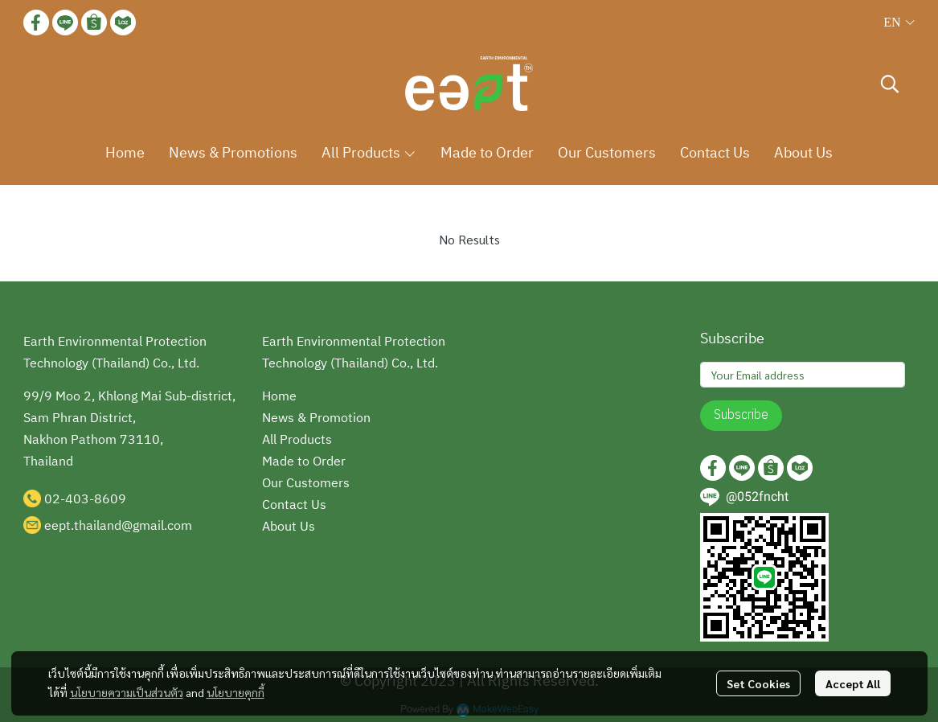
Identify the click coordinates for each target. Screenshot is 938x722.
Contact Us (294, 505)
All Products (297, 440)
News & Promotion (316, 418)
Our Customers (306, 483)
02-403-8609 (85, 500)
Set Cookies (758, 683)
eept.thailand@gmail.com (118, 526)
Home (279, 397)
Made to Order (304, 462)
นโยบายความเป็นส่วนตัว (126, 692)
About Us (288, 527)
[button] (899, 22)
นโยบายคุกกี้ (235, 692)
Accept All (852, 683)
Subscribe (741, 415)
